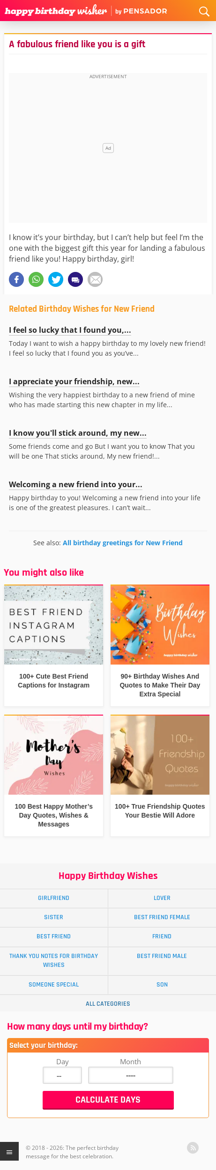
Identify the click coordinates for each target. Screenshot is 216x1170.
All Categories (108, 1004)
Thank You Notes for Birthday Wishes (53, 960)
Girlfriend (53, 898)
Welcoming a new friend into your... (75, 484)
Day (62, 1061)
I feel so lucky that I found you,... (70, 330)
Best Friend (54, 936)
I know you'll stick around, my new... (78, 433)
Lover (162, 898)
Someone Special (54, 984)
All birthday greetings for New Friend (123, 542)
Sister (53, 917)
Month (130, 1061)
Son (162, 984)
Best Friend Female (162, 917)
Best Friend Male (162, 956)
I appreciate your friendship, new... (74, 381)
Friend (161, 936)
